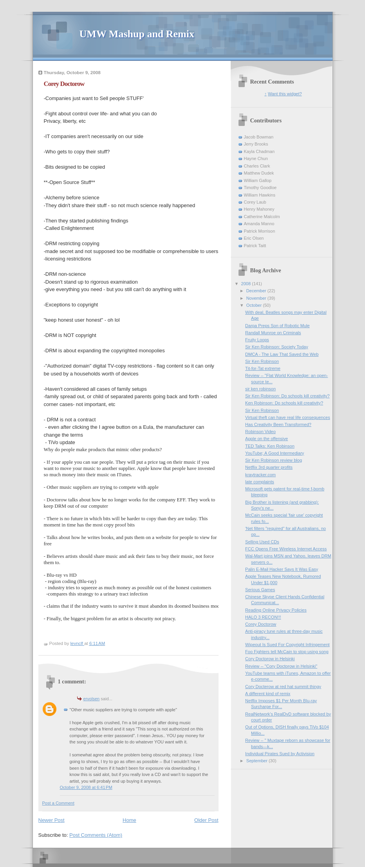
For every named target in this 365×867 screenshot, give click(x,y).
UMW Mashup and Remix (137, 34)
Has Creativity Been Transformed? (278, 424)
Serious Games (260, 589)
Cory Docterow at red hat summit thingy (283, 686)
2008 (246, 283)
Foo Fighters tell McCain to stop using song (286, 651)
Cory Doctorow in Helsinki (270, 658)
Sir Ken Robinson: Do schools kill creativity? (287, 395)
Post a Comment (58, 803)
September (257, 760)
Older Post (206, 820)
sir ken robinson (260, 388)
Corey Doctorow (260, 624)
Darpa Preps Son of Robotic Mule (277, 325)
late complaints (259, 481)
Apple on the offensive (266, 438)
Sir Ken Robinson (262, 361)
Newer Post (51, 820)
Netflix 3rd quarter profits (269, 467)
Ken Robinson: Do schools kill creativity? (284, 403)
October (254, 305)
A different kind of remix (267, 693)
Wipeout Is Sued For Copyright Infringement (287, 644)
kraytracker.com (260, 474)
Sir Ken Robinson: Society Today (276, 346)
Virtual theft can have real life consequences (287, 417)
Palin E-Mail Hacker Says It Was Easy (281, 569)
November (256, 298)
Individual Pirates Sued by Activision (279, 753)
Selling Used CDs (262, 541)
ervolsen (91, 698)
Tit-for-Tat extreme (262, 368)
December (256, 290)
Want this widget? (285, 93)
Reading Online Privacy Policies (276, 610)
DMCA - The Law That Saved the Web (281, 354)
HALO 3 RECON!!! (263, 617)
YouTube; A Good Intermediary (274, 453)
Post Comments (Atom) (95, 835)
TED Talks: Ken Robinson (270, 446)
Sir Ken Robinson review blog (273, 460)
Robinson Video (260, 431)
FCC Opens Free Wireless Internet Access (286, 548)
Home (129, 820)
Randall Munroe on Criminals (273, 332)
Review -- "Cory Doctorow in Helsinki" (281, 666)
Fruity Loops (257, 339)
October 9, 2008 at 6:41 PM (86, 787)
